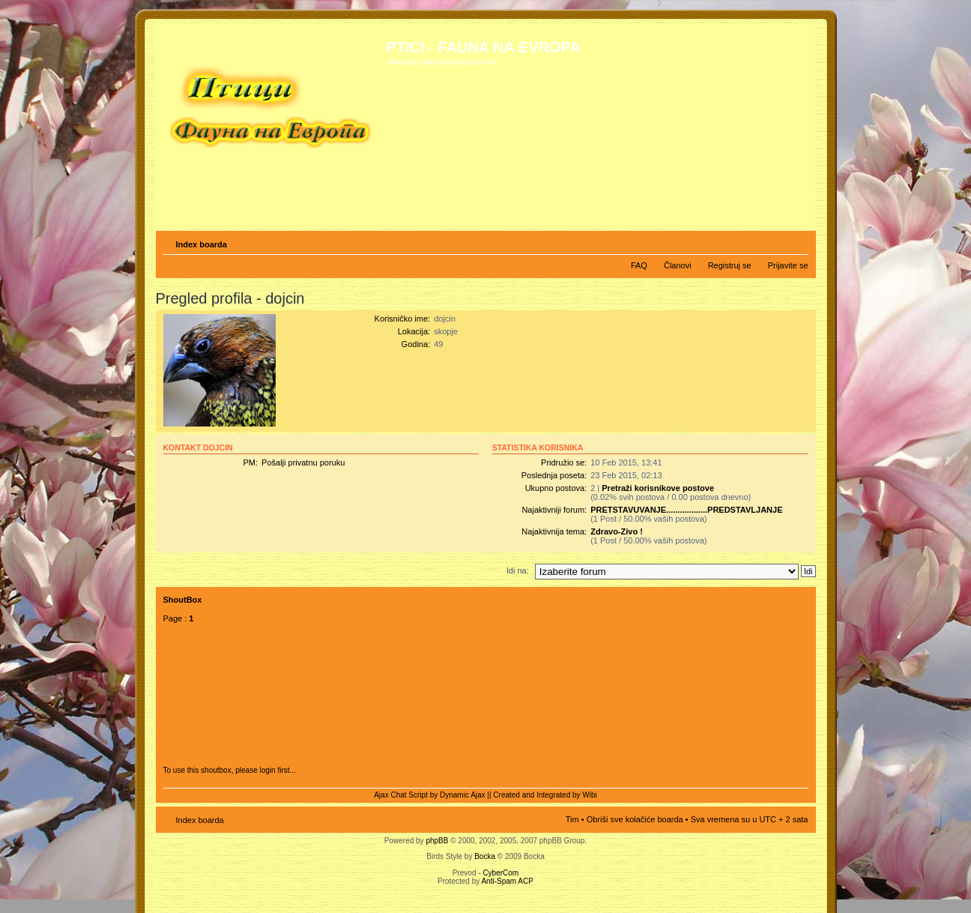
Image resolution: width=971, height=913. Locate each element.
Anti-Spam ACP (507, 881)
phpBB (437, 841)
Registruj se (729, 265)
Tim (572, 819)
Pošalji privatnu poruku (303, 462)
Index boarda (201, 244)
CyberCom (500, 873)
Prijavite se (788, 265)
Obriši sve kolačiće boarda (635, 819)
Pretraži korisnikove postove (658, 487)
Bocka (484, 856)
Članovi (678, 265)
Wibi (589, 795)
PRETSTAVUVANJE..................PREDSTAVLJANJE (686, 509)
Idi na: (517, 570)
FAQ (639, 265)
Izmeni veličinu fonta (797, 241)
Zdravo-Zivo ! (616, 531)
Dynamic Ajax (463, 795)
